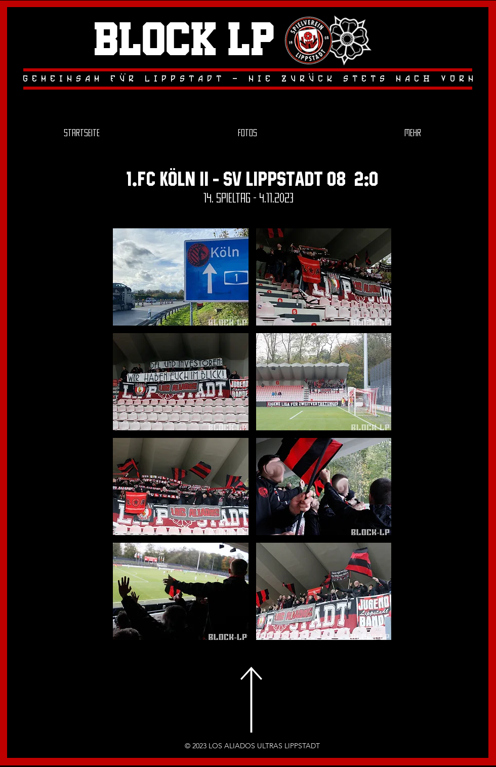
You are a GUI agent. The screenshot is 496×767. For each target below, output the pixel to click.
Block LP (184, 41)
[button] (181, 277)
